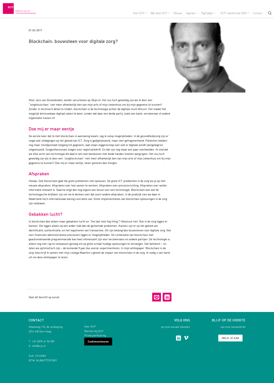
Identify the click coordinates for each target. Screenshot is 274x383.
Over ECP (140, 13)
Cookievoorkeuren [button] (98, 341)
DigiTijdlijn (208, 13)
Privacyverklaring (95, 335)
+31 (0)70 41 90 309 (43, 341)
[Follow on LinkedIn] (178, 338)
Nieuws (178, 13)
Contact (257, 13)
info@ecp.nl (39, 346)
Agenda (191, 13)
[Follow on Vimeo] (186, 338)
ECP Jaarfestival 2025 (235, 13)
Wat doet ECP (160, 13)
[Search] (269, 13)
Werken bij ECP (93, 331)
